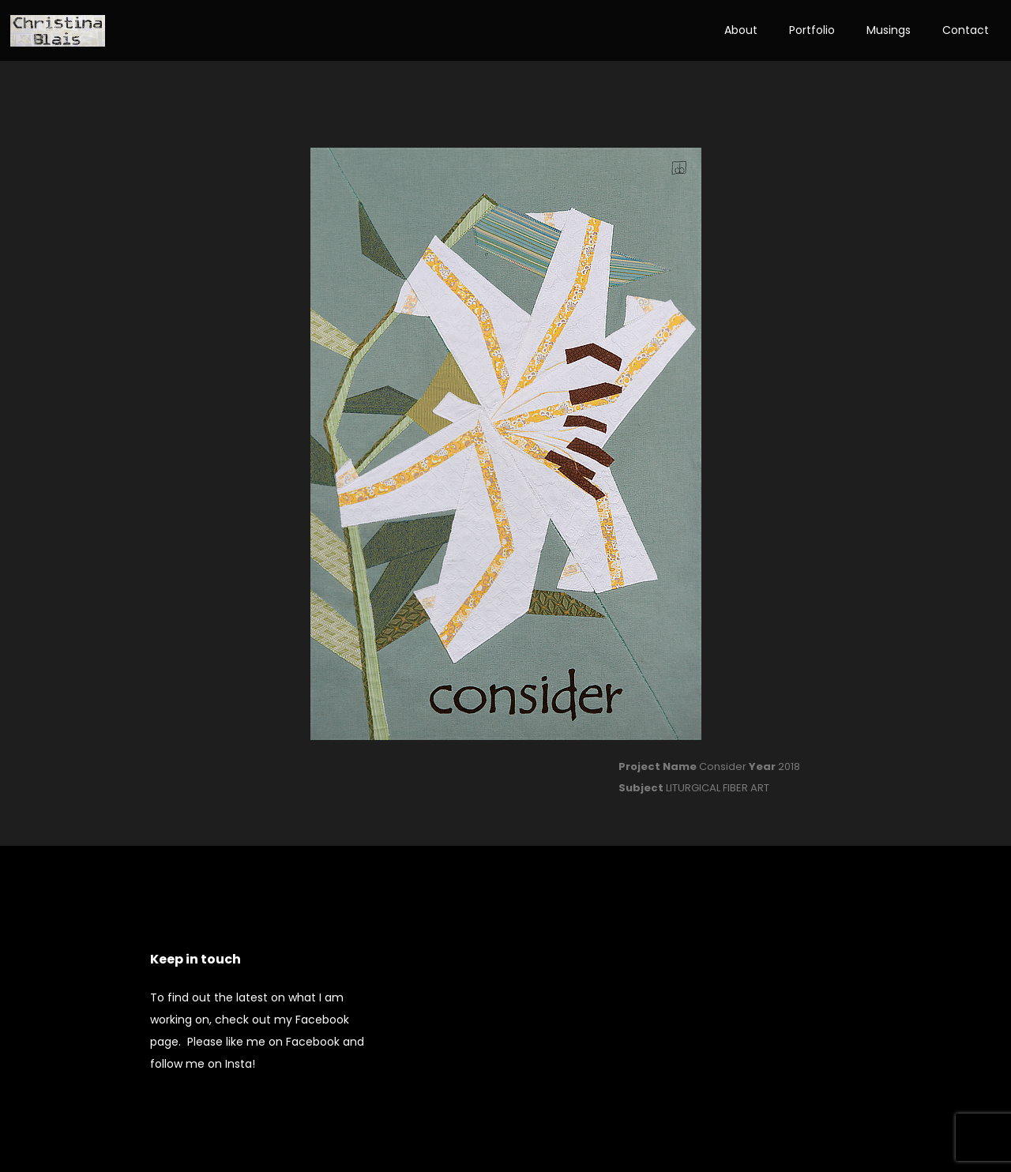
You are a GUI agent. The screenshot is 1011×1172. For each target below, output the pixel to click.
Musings (888, 30)
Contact (965, 30)
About (740, 30)
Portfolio (812, 30)
